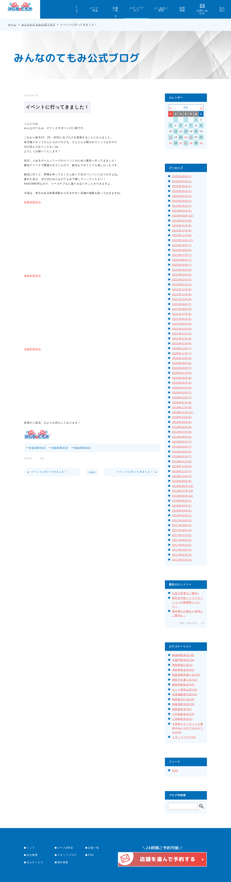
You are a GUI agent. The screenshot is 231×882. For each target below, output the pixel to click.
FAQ (91, 855)
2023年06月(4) (182, 201)
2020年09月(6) (182, 363)
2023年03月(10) (182, 215)
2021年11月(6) (182, 294)
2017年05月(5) (182, 545)
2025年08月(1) (182, 176)
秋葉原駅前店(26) (183, 704)
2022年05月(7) (182, 265)
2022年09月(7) (182, 245)
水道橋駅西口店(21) (184, 694)
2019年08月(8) (182, 427)
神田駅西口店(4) (182, 665)
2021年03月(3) (182, 333)
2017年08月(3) (182, 530)
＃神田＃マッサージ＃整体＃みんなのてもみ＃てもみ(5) (187, 728)
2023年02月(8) (182, 220)
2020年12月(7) (182, 348)
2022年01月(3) (182, 284)
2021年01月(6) (182, 343)
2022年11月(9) (182, 235)
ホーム (12, 24)
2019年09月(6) (182, 422)
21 (191, 137)
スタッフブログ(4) (184, 737)
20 (185, 137)
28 (191, 143)
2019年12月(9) (182, 407)
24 (170, 143)
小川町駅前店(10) (183, 714)
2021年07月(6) (182, 314)
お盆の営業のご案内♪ (185, 593)
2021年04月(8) (182, 329)
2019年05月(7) (182, 441)
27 (185, 143)
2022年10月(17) (182, 240)
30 (201, 143)
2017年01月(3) (182, 559)
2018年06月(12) (182, 496)
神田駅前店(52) (182, 709)
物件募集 (62, 862)
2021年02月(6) (182, 338)
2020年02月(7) (182, 397)
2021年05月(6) (182, 324)
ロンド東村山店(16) (184, 689)
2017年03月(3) (182, 550)
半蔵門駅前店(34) (183, 660)
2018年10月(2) (182, 476)
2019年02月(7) (182, 456)
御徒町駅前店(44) (183, 684)
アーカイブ (176, 167)
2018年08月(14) (182, 486)
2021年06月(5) (182, 319)
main (92, 472)
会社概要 (32, 855)
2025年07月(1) (182, 181)
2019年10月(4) (182, 417)
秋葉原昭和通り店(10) (186, 675)
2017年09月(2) (182, 525)
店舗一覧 (93, 847)
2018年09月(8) (182, 481)
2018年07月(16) (182, 491)
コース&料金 (65, 847)
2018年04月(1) (182, 505)
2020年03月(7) (182, 392)
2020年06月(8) (182, 378)
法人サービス (34, 862)
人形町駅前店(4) (182, 719)
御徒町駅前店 (32, 275)
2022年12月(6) (182, 230)
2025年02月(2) (182, 196)
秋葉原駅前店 (32, 202)
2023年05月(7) (182, 206)
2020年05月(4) (182, 382)
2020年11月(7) (182, 353)
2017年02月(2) (182, 555)
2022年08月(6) (182, 250)
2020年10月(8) (182, 358)
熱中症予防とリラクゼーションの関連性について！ (187, 602)
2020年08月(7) (182, 368)
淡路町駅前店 (32, 349)
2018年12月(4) (182, 466)
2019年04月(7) (182, 446)
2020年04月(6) (182, 387)
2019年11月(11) (182, 412)
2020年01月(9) (182, 402)
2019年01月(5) (182, 461)
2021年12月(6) (182, 289)
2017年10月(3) (182, 520)
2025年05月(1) (182, 186)
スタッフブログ (67, 855)
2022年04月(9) (182, 270)
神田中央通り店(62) (184, 679)
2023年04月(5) (182, 210)
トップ (30, 847)
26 (180, 143)
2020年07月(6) (182, 373)
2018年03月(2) (182, 510)
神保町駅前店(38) (183, 655)
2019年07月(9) (182, 432)
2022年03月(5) (182, 274)
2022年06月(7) (182, 260)
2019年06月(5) (182, 437)
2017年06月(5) (182, 540)
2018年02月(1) (182, 515)
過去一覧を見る (188, 623)
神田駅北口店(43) (183, 699)
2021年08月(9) (182, 309)
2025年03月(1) (182, 191)
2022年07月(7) (182, 255)
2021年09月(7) (182, 304)
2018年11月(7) (182, 471)
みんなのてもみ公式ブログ (38, 24)
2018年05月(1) (182, 500)
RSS (175, 770)
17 (170, 137)
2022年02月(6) (182, 279)
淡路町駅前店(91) (183, 670)
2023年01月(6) (182, 225)
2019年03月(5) (182, 451)
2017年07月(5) (182, 535)
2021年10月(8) (182, 299)
